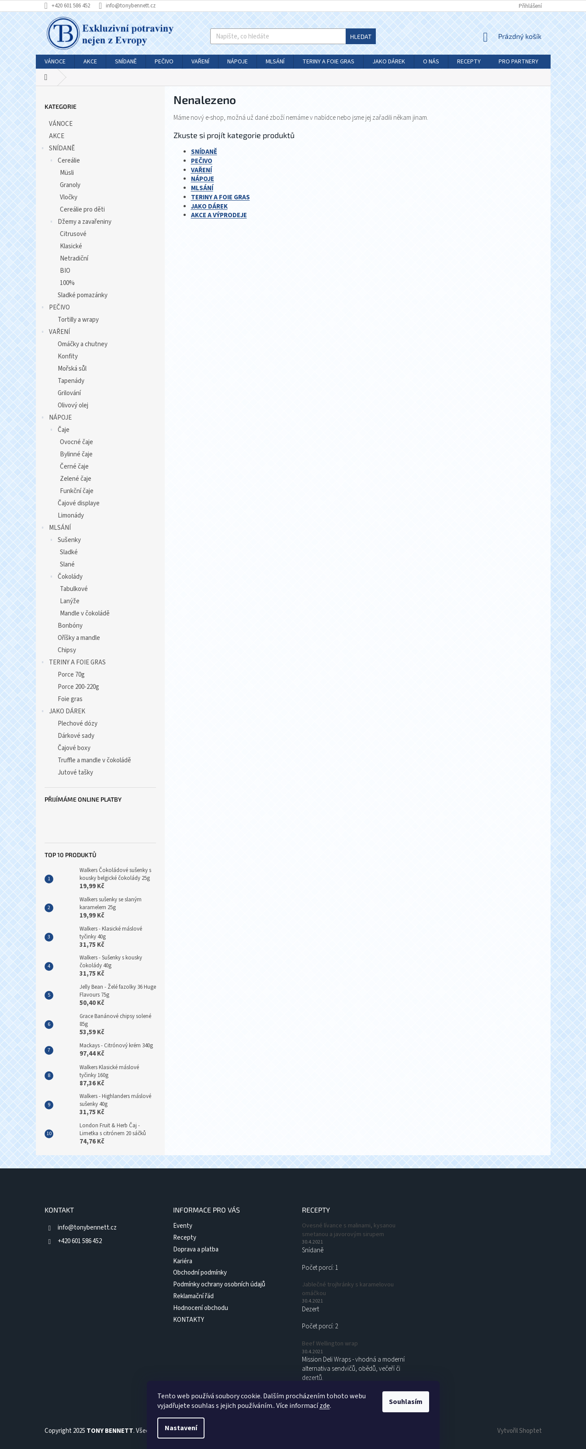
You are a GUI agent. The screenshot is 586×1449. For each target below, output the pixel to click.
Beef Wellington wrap (330, 1344)
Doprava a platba (195, 1249)
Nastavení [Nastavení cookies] (181, 1428)
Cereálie (64, 161)
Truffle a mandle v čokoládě (94, 760)
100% (67, 283)
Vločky (68, 197)
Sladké (69, 552)
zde (324, 1406)
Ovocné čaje (76, 442)
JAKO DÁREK (62, 712)
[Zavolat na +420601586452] (72, 6)
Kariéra (182, 1261)
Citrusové (73, 234)
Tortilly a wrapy (78, 319)
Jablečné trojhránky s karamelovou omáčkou (348, 1289)
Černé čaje (74, 466)
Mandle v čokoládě (85, 613)
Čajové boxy (74, 748)
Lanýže (70, 601)
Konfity (68, 356)
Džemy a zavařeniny (80, 222)
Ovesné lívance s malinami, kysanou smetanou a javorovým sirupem (348, 1230)
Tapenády (71, 381)
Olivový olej (73, 405)
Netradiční (74, 258)
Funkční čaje (77, 491)
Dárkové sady (76, 735)
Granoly (70, 185)
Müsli (67, 172)
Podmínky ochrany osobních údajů (219, 1284)
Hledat (360, 36)
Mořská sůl (72, 368)
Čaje (59, 430)
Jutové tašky (75, 772)
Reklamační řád (193, 1296)
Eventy (182, 1225)
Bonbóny (70, 625)
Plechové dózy (77, 723)
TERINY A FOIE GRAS (73, 663)
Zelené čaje (75, 478)
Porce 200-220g (78, 686)
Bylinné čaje (76, 454)
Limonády (71, 515)
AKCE (57, 136)
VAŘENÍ (55, 332)
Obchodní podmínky (200, 1272)
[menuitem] (55, 62)
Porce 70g (71, 674)
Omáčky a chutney (82, 344)
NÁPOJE (56, 418)
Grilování (69, 393)
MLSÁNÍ (55, 528)
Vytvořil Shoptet (519, 1430)
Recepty (184, 1237)
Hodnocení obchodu (200, 1308)
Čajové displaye (79, 503)
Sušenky (65, 540)
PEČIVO (55, 308)
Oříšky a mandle (79, 638)
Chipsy (67, 650)
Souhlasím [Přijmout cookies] (406, 1402)
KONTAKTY (188, 1319)
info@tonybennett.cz (87, 1227)
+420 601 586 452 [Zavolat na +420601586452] (80, 1241)
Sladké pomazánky (82, 295)
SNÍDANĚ (57, 149)
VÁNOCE (61, 124)
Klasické (71, 246)
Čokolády (66, 577)
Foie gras (70, 699)
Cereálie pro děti (82, 209)
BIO (65, 270)
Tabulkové (74, 589)
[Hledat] (293, 36)
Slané (67, 564)
